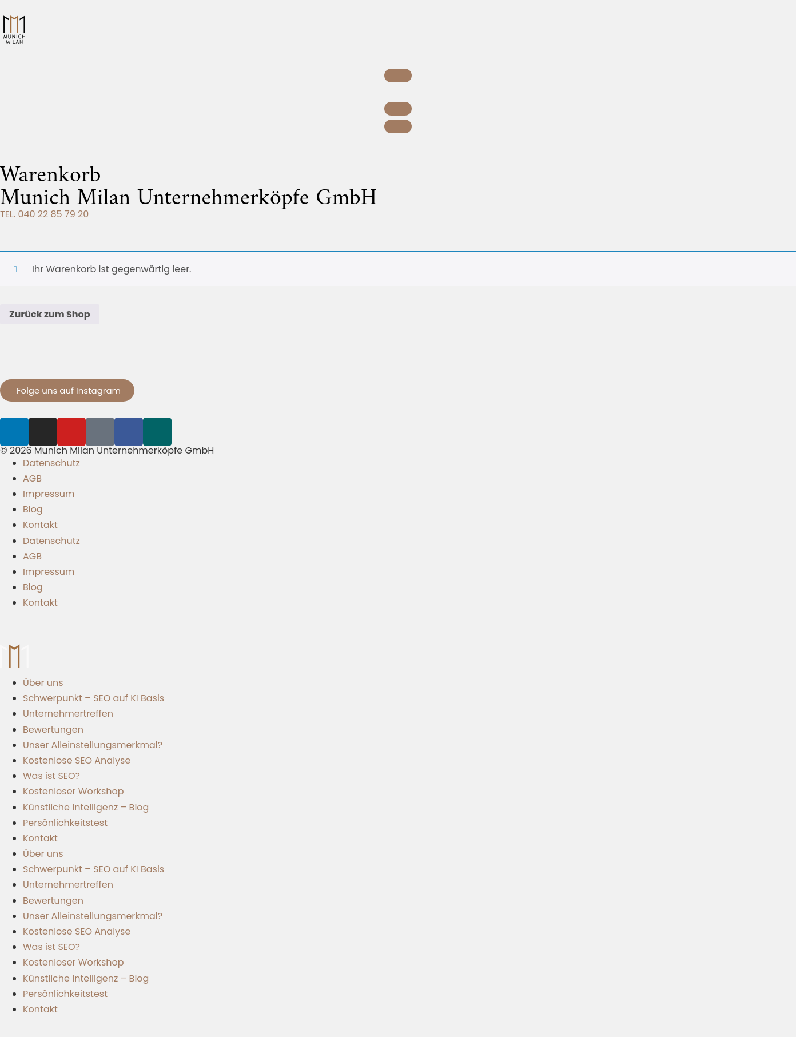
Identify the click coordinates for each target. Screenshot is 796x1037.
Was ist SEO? (51, 775)
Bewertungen (53, 729)
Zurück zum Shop (49, 314)
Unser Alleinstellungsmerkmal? (92, 745)
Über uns (43, 682)
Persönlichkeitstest (65, 822)
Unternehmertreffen (68, 713)
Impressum (49, 493)
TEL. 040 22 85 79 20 (44, 214)
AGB (32, 478)
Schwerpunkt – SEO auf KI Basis (93, 698)
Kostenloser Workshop (73, 791)
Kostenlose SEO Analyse (76, 760)
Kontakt (40, 524)
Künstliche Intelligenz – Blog (86, 807)
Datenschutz (51, 463)
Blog (33, 509)
